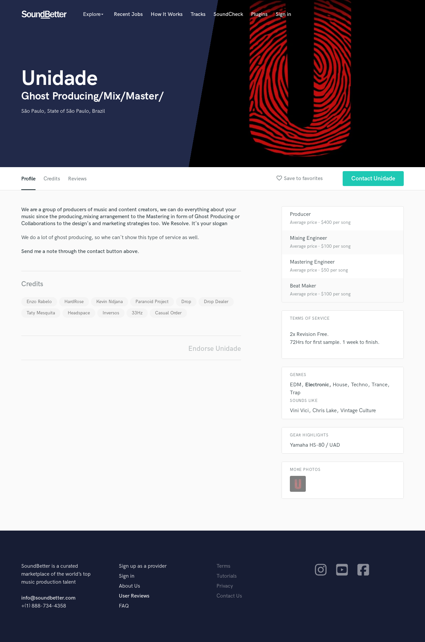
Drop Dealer (216, 301)
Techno (359, 385)
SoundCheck (228, 14)
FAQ (124, 606)
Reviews (77, 179)
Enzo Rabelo (39, 301)
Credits (51, 179)
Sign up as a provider (143, 566)
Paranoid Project (152, 301)
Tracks (198, 14)
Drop (186, 301)
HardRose (74, 301)
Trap (295, 393)
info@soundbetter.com (48, 598)
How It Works (167, 14)
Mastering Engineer (312, 262)
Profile (28, 179)
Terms (223, 566)
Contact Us (229, 596)
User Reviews (134, 596)
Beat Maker (303, 286)
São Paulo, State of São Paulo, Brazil (63, 111)
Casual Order (168, 313)
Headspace (79, 313)
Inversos (111, 313)
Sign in (283, 14)
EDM (295, 385)
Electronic (317, 385)
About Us (129, 586)
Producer (300, 214)
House (340, 385)
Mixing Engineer (308, 238)
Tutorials (226, 576)
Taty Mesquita (41, 313)
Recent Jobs (128, 14)
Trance (379, 385)
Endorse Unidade (214, 349)
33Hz (137, 313)
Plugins (259, 14)
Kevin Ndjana (109, 301)
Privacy (224, 586)
